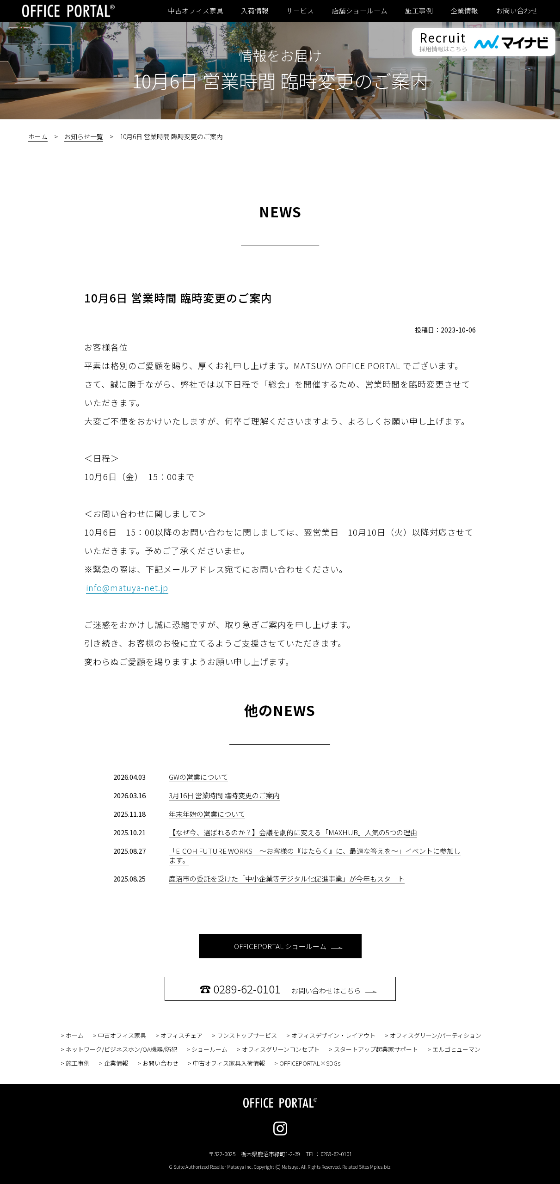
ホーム (38, 136)
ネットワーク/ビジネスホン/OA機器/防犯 (121, 1049)
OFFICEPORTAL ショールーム (288, 946)
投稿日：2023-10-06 (445, 330)
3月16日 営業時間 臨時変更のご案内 (224, 795)
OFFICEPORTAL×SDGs (309, 1063)
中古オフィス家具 (195, 10)
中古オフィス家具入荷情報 (229, 1063)
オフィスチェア (181, 1035)
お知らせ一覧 (83, 136)
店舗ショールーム (360, 10)
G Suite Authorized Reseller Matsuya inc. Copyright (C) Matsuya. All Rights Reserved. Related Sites (280, 1166)
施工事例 (419, 10)
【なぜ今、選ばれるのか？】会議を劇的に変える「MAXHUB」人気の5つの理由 (293, 832)
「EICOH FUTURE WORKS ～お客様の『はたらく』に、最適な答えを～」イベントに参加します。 (315, 855)
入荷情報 (255, 10)
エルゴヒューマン (456, 1049)
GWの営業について (198, 777)
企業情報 (464, 10)
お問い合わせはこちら (288, 988)
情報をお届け (280, 55)
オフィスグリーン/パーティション (435, 1035)
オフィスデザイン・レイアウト (333, 1035)
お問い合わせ (517, 10)
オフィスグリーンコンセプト (281, 1049)
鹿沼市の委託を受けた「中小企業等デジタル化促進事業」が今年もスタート (287, 878)
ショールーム (209, 1049)
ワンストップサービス (247, 1035)
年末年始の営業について (207, 814)
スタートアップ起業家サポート (376, 1049)
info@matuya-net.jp (127, 587)
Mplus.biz (380, 1166)
